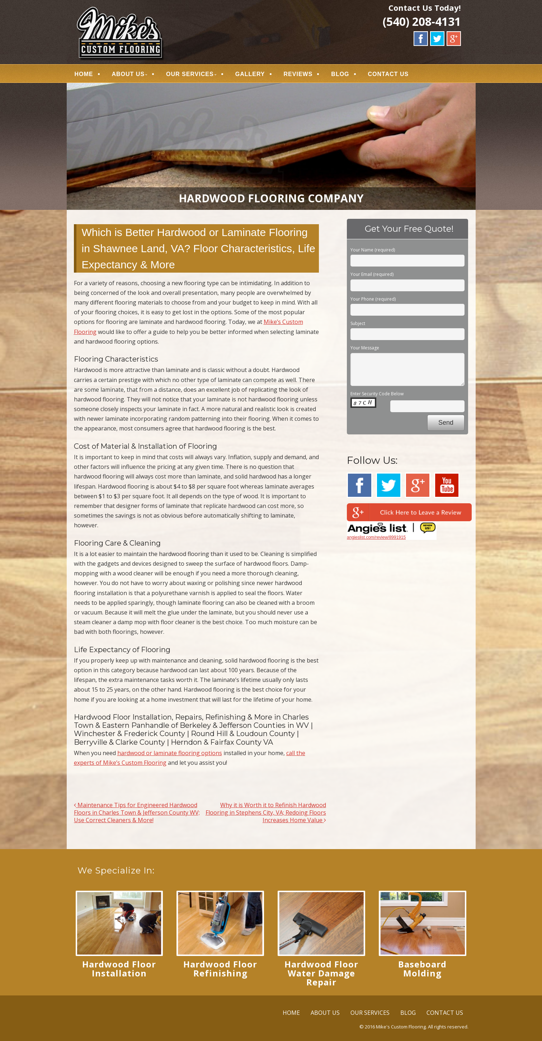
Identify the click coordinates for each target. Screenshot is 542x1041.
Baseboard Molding (422, 968)
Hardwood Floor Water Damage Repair (321, 973)
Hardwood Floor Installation (119, 968)
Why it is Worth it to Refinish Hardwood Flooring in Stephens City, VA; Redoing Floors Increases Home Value (266, 812)
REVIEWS (298, 74)
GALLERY (250, 74)
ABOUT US (128, 74)
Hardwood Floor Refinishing (220, 968)
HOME (84, 74)
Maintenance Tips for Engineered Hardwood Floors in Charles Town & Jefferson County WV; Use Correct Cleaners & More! (137, 812)
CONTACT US (388, 74)
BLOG (340, 74)
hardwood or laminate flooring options (169, 753)
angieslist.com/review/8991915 (376, 537)
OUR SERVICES (190, 74)
